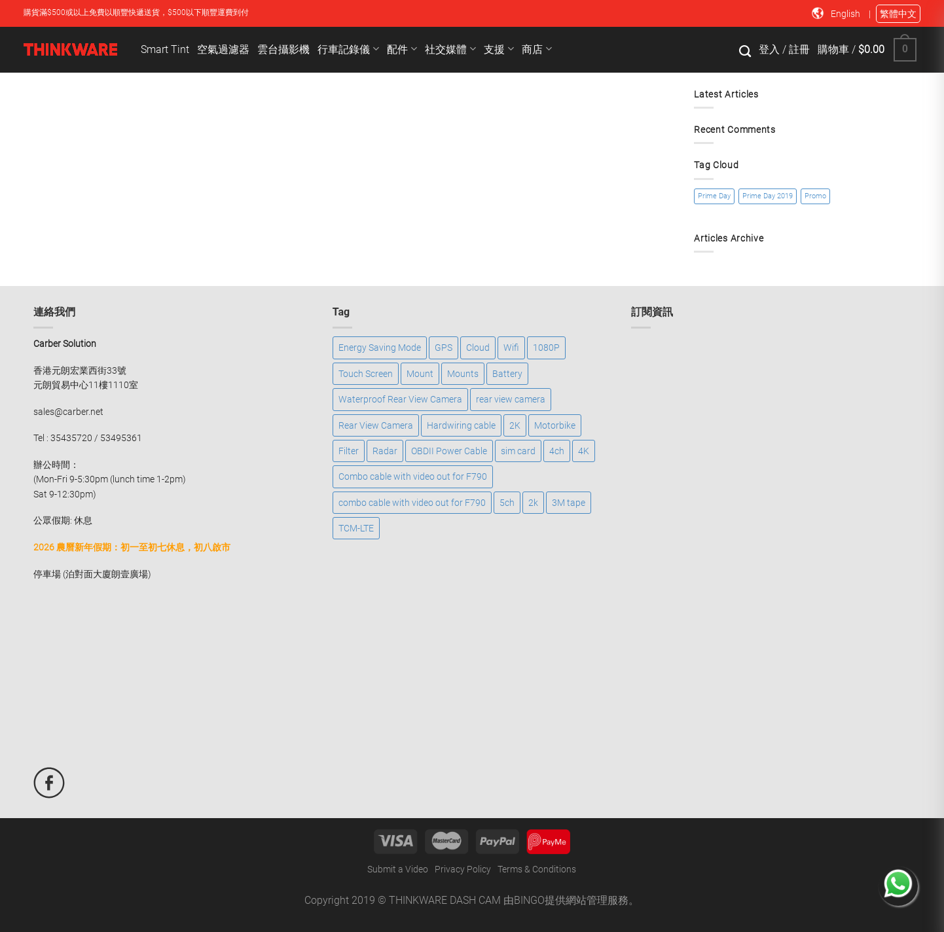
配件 (402, 49)
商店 (537, 49)
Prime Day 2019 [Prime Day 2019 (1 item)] (767, 196)
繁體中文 (898, 14)
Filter (348, 451)
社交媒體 (450, 49)
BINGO (529, 900)
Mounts (463, 373)
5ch (507, 502)
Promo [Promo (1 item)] (815, 196)
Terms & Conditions (537, 869)
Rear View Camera (375, 425)
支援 (499, 49)
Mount (420, 373)
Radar (384, 451)
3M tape (568, 502)
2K (514, 425)
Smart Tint (165, 49)
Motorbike (554, 425)
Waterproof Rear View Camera (400, 399)
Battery (507, 373)
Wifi (511, 347)
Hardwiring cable (461, 425)
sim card (518, 451)
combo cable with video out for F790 (412, 502)
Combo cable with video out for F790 (412, 476)
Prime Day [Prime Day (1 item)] (714, 196)
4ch (556, 451)
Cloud (478, 347)
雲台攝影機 (283, 49)
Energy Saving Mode (379, 347)
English (846, 14)
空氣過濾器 (223, 49)
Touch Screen (365, 373)
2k (533, 502)
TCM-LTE (356, 528)
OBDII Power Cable (449, 451)
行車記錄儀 (348, 49)
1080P (546, 347)
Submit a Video (397, 869)
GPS (443, 347)
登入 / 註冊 (784, 49)
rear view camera (510, 399)
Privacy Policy (463, 869)
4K (583, 451)
